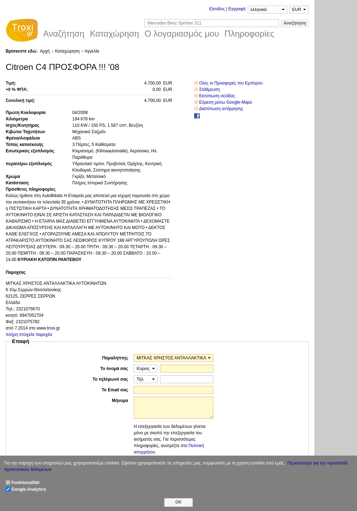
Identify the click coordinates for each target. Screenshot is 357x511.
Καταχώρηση (67, 51)
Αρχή (45, 51)
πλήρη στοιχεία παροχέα (29, 334)
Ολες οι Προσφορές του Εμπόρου (231, 83)
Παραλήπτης (115, 357)
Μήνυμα (120, 400)
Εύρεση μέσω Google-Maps (225, 102)
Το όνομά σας (114, 368)
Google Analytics (28, 489)
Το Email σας (115, 389)
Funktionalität (25, 482)
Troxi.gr (22, 31)
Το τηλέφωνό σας (110, 379)
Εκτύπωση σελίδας (217, 95)
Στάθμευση (209, 89)
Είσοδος (217, 8)
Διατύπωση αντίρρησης (221, 108)
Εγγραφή (236, 8)
